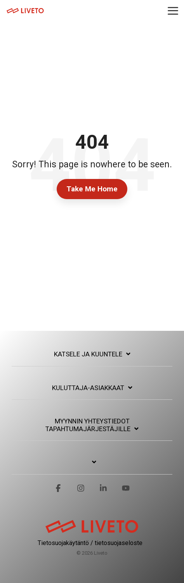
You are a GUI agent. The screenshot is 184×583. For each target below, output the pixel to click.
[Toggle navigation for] (92, 466)
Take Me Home (92, 188)
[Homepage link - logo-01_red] (92, 530)
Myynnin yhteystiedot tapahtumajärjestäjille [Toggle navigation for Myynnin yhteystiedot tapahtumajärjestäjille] (87, 425)
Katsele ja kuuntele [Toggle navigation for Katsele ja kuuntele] (88, 354)
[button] (173, 10)
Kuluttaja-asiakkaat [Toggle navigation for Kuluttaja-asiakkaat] (88, 388)
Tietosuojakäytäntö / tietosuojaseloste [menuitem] (90, 543)
